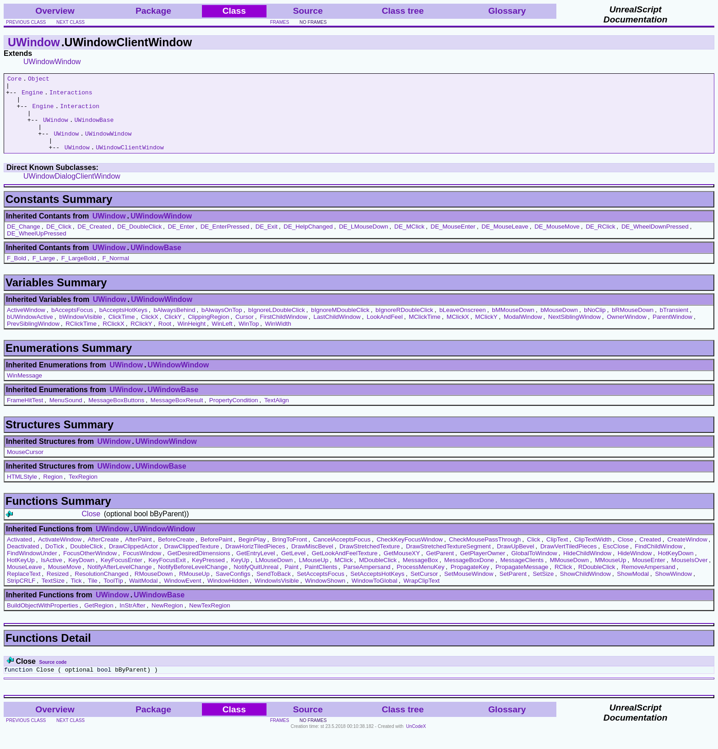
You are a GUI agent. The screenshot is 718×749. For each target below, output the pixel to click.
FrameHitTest (25, 415)
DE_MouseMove (557, 241)
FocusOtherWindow (90, 568)
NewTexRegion (209, 620)
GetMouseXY (402, 568)
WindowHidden (228, 595)
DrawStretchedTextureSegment (448, 561)
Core (14, 80)
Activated (19, 554)
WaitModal (143, 595)
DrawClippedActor (133, 561)
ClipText (557, 554)
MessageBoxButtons (116, 415)
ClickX (149, 331)
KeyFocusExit (166, 575)
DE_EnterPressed (225, 241)
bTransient (674, 325)
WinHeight (191, 338)
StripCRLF (21, 595)
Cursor (244, 331)
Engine (32, 96)
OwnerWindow (627, 331)
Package (153, 11)
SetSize (543, 588)
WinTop (249, 338)
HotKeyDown (676, 568)
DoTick (54, 561)
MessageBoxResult (177, 415)
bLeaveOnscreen (462, 325)
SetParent (513, 588)
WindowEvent (182, 595)
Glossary (507, 11)
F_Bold (16, 273)
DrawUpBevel (515, 561)
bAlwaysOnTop (221, 325)
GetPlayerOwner (483, 568)
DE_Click (58, 241)
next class (70, 22)
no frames (312, 22)
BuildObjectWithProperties (42, 620)
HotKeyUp (21, 575)
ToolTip (113, 595)
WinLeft (222, 338)
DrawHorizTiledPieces (255, 561)
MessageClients (522, 575)
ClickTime (121, 331)
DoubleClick (86, 561)
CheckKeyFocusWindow (409, 554)
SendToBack (273, 588)
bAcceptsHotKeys (123, 325)
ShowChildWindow (585, 588)
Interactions (70, 96)
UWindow (34, 42)
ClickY (173, 331)
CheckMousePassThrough (485, 554)
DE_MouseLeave (505, 241)
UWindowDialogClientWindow (71, 191)
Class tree (403, 11)
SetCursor (424, 588)
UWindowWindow (52, 62)
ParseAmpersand (367, 582)
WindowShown (325, 595)
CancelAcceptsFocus (341, 554)
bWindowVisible (80, 331)
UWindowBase (94, 129)
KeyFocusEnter (121, 575)
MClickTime (425, 331)
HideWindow (635, 568)
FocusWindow (142, 568)
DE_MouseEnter (452, 241)
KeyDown (81, 575)
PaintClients (321, 582)
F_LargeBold (78, 273)
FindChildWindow (658, 561)
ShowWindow (673, 588)
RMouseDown (154, 588)
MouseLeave (24, 582)
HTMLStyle (22, 491)
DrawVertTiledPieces (568, 561)
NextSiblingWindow (574, 331)
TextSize (53, 595)
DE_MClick (409, 241)
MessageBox (420, 575)
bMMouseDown (513, 325)
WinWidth (278, 338)
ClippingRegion (208, 331)
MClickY (486, 331)
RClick (563, 582)
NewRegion (167, 620)
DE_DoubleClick (139, 241)
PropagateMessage (522, 582)
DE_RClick (600, 241)
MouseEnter (648, 575)
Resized (58, 588)
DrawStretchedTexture (369, 561)
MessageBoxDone (469, 575)
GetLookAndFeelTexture (345, 568)
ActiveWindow (26, 325)
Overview (54, 11)
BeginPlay (252, 554)
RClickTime (81, 338)
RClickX (113, 338)
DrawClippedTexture (191, 561)
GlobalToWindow (534, 568)
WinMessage (24, 390)
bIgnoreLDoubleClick (276, 325)
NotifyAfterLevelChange (119, 582)
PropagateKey (470, 582)
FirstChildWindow (283, 331)
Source (308, 11)
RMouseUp (194, 588)
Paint (291, 582)
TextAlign (276, 415)
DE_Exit (266, 241)
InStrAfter (132, 620)
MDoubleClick (378, 575)
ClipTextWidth (592, 554)
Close (91, 529)
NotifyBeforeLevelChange (193, 582)
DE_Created (94, 241)
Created (650, 554)
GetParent (440, 568)
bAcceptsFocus (72, 325)
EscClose (616, 561)
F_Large (44, 273)
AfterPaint (138, 554)
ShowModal (633, 588)
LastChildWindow (336, 331)
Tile (93, 595)
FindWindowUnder (32, 568)
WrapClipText (421, 595)
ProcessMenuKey (420, 582)
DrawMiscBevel (312, 561)
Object (38, 80)
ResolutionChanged (101, 588)
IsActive (51, 575)
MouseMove (65, 582)
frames (279, 22)
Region (52, 491)
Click (533, 554)
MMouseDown (569, 575)
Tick (76, 595)
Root (164, 338)
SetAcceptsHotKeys (377, 588)
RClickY (141, 338)
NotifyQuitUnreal (256, 582)
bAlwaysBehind (174, 325)
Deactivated (23, 561)
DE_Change (23, 241)
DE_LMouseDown (363, 241)
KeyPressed (208, 575)
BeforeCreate (176, 554)
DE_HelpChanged (307, 241)
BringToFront (289, 554)
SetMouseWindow (468, 588)
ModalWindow (523, 331)
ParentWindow (672, 331)
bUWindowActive (30, 331)
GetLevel (293, 568)
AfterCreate (103, 554)
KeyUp (240, 575)
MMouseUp (610, 575)
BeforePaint (217, 554)
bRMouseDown (632, 325)
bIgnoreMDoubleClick (340, 325)
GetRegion (99, 620)
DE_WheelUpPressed (36, 248)
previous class (26, 22)
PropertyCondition (233, 415)
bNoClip (594, 325)
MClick (344, 575)
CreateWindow (687, 554)
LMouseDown (274, 575)
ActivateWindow (60, 554)
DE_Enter (181, 241)
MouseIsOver (689, 575)
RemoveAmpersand (648, 582)
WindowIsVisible (277, 595)
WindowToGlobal (374, 595)
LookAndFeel (385, 331)
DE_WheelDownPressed (655, 241)
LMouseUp (313, 575)
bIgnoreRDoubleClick (404, 325)
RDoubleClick (596, 582)
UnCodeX (416, 742)
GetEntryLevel (255, 568)
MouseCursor (25, 467)
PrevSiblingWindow (33, 338)
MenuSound (65, 415)
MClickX (457, 331)
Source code (52, 677)
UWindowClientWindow (129, 162)
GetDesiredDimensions (199, 568)
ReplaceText (23, 588)
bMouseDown (559, 325)
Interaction (79, 113)
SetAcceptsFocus (320, 588)
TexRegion (83, 491)
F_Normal (115, 273)
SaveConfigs (233, 588)
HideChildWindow (587, 568)
